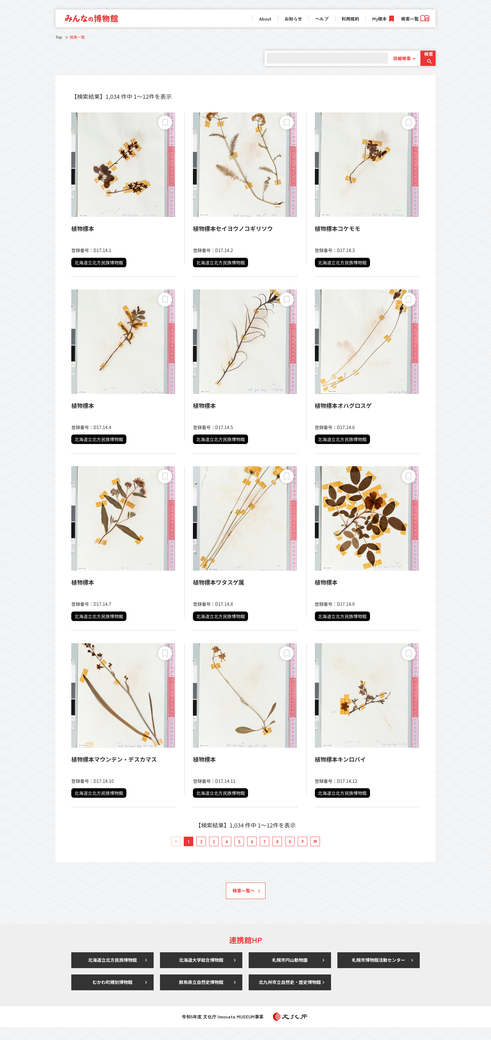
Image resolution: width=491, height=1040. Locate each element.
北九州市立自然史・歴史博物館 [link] (290, 995)
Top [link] (58, 37)
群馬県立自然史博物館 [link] (201, 995)
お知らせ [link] (293, 19)
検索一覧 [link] (415, 19)
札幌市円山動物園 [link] (290, 972)
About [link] (265, 19)
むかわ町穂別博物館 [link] (112, 995)
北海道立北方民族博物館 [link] (112, 972)
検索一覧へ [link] (244, 903)
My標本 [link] (379, 19)
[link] (91, 18)
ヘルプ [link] (321, 19)
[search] (320, 58)
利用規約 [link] (350, 19)
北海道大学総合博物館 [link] (201, 972)
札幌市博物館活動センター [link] (378, 972)
